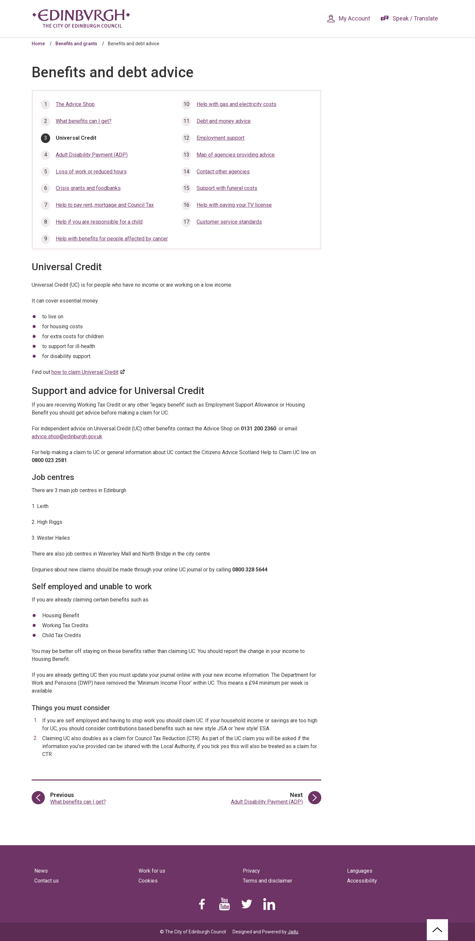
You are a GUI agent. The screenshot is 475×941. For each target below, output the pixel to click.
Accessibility (362, 881)
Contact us (46, 881)
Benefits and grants (76, 43)
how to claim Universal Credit (84, 372)
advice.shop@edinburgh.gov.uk (67, 436)
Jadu (293, 931)
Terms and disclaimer (267, 881)
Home (38, 43)
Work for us (152, 871)
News (41, 871)
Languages (359, 871)
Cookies (148, 881)
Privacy (251, 871)
